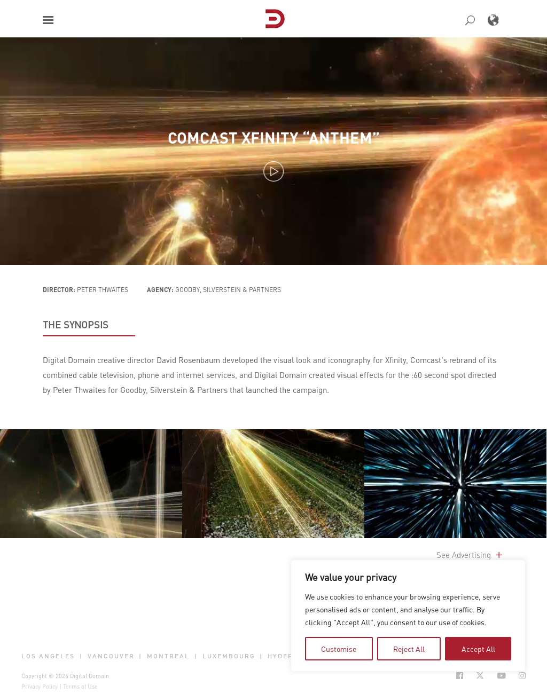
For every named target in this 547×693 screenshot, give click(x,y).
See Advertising (470, 554)
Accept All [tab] (478, 648)
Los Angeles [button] (48, 656)
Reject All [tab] (409, 648)
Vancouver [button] (111, 656)
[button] (48, 20)
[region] (408, 616)
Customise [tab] (338, 648)
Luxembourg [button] (228, 656)
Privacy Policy (39, 686)
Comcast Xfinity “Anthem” (274, 137)
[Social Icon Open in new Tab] (459, 675)
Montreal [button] (168, 656)
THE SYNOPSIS (75, 324)
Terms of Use (80, 686)
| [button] (81, 656)
